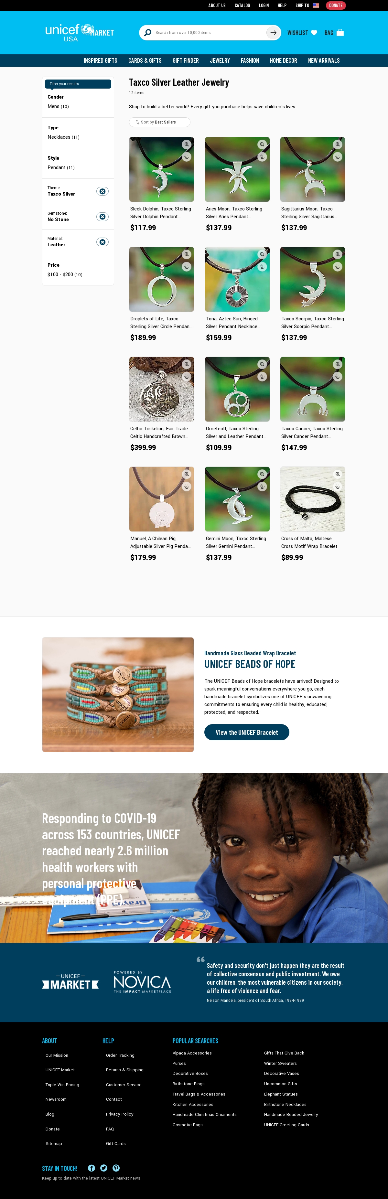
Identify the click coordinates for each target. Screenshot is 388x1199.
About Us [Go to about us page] (220, 5)
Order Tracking (115, 1047)
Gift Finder (189, 55)
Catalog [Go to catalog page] (244, 5)
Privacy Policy (114, 1086)
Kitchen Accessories (191, 1096)
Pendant (61, 160)
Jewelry (223, 55)
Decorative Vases (279, 1067)
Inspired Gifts (106, 55)
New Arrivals (325, 55)
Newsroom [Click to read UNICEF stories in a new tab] (52, 1077)
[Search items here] (202, 29)
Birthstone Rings (188, 1077)
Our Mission (53, 1047)
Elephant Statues (279, 1086)
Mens (58, 100)
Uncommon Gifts (279, 1077)
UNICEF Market (55, 1057)
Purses (179, 1057)
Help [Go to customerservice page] (283, 5)
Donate (48, 1096)
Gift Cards (111, 1106)
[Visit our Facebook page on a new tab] (91, 1137)
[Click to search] (272, 29)
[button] (187, 139)
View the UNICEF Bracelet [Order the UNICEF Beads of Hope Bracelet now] (245, 727)
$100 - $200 (65, 267)
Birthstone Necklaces (283, 1096)
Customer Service (118, 1067)
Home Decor (285, 55)
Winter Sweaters (278, 1057)
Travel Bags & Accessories (196, 1086)
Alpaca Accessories (190, 1047)
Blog (46, 1086)
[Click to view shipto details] (309, 5)
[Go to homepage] (82, 29)
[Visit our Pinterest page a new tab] (116, 1137)
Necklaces (63, 130)
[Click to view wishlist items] (302, 29)
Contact (109, 1077)
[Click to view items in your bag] (334, 30)
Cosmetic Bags (186, 1116)
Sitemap (49, 1106)
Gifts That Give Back (282, 1047)
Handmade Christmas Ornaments (203, 1106)
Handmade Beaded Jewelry (288, 1106)
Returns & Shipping (119, 1057)
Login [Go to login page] (265, 5)
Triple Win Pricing (57, 1067)
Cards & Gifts (150, 55)
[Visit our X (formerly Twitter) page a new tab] (104, 1137)
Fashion (252, 55)
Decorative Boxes (188, 1067)
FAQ (106, 1096)
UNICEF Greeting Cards (284, 1116)
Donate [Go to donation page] (336, 5)
